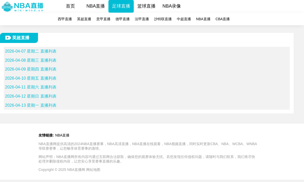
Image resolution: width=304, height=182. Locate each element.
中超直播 (184, 19)
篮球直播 (146, 6)
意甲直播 (103, 19)
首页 (70, 6)
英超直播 (84, 19)
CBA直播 (223, 19)
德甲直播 (123, 19)
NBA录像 (171, 6)
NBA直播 (95, 6)
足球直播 (121, 6)
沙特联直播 (163, 19)
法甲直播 (142, 19)
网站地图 (93, 170)
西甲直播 (65, 19)
